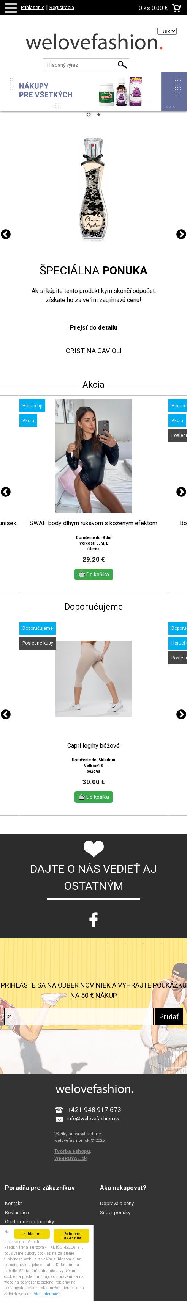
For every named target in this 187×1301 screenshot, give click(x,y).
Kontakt (13, 1197)
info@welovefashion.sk (93, 1112)
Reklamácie (17, 1206)
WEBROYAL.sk (70, 1152)
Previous (5, 234)
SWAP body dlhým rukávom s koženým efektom (93, 523)
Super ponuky (115, 1206)
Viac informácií (47, 1294)
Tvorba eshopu (72, 1145)
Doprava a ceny (117, 1197)
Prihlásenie (32, 7)
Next (181, 234)
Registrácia (61, 7)
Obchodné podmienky (29, 1215)
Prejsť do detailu (93, 327)
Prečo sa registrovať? (28, 1224)
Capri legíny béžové (93, 739)
